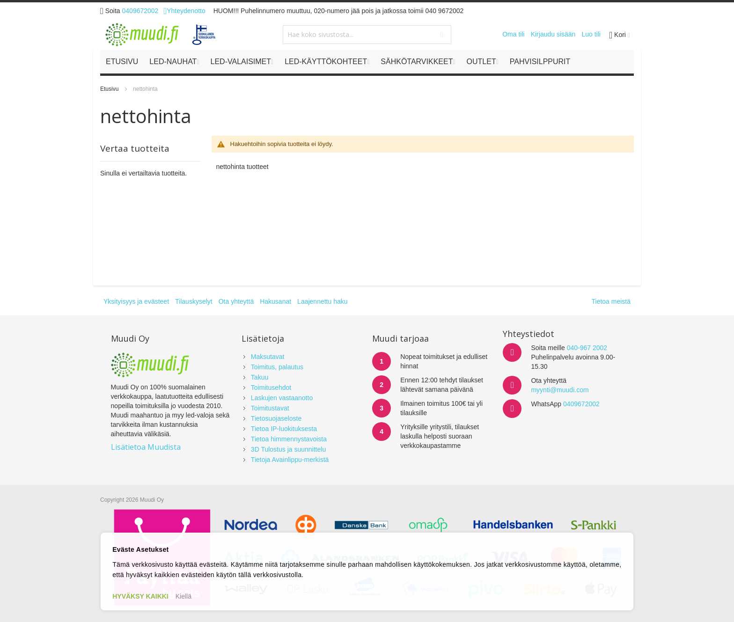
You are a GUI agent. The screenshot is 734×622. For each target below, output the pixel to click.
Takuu (259, 377)
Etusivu (110, 89)
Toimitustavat (270, 408)
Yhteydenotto (184, 11)
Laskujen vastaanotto (282, 398)
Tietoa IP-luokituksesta (284, 428)
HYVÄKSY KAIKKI (140, 596)
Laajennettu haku (322, 301)
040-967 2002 (587, 347)
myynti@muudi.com (559, 390)
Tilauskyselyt (194, 301)
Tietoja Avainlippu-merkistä (290, 459)
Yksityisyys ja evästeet (136, 301)
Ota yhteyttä (236, 301)
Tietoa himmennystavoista (289, 439)
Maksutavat (268, 356)
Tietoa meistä (611, 301)
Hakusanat (275, 301)
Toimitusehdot (271, 387)
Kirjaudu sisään (553, 34)
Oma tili (513, 34)
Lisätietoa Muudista (146, 447)
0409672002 (140, 11)
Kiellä (183, 596)
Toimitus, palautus (277, 367)
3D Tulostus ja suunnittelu (288, 449)
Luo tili (590, 34)
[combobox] (367, 34)
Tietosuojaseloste (276, 418)
